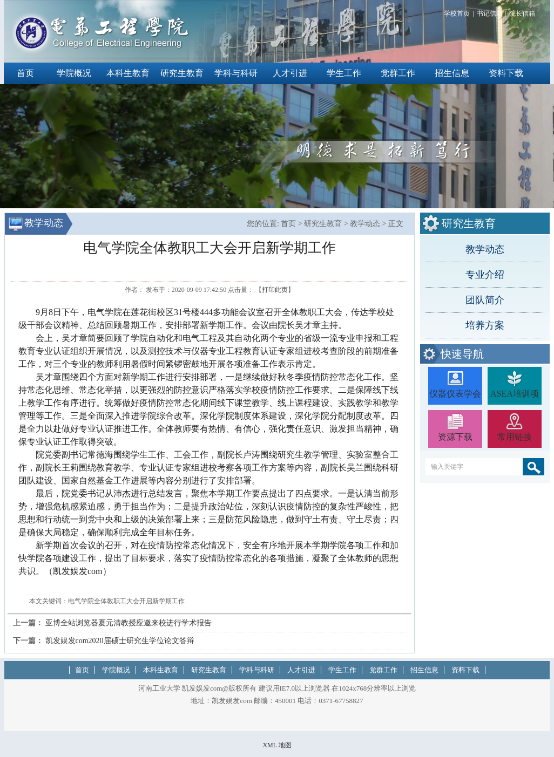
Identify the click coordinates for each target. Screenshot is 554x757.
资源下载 (455, 436)
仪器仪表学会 (455, 393)
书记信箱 (490, 13)
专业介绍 (484, 274)
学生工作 (344, 73)
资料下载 (506, 73)
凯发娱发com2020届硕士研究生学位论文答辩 (119, 641)
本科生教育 (128, 73)
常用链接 (514, 436)
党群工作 (398, 73)
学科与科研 (236, 73)
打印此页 (275, 290)
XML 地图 (276, 745)
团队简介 (484, 300)
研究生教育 (182, 73)
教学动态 (484, 249)
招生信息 (452, 73)
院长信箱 (522, 13)
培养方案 (484, 325)
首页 (25, 73)
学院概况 (74, 73)
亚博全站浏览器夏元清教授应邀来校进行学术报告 (128, 623)
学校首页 (457, 13)
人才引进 (290, 73)
